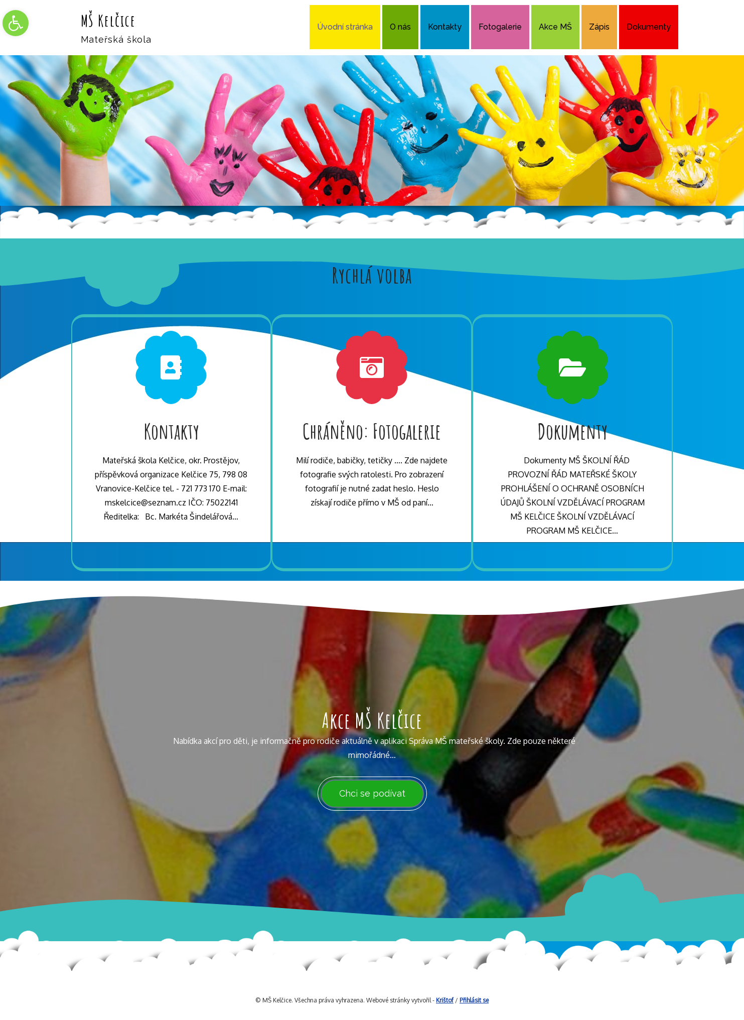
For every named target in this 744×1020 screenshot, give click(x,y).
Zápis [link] (599, 27)
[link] (16, 23)
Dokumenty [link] (649, 27)
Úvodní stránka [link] (345, 27)
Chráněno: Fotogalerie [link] (372, 431)
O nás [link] (400, 27)
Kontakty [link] (445, 27)
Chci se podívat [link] (372, 793)
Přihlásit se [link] (474, 1000)
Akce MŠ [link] (555, 27)
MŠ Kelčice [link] (108, 20)
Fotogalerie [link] (500, 27)
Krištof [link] (445, 1000)
